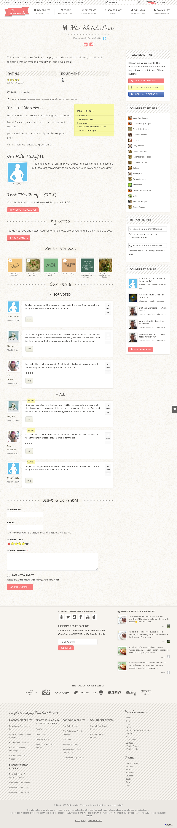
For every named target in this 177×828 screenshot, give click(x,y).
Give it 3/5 (19, 543)
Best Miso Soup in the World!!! (14, 274)
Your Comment (17, 550)
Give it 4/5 (23, 543)
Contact (129, 743)
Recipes (129, 766)
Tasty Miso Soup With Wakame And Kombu (104, 275)
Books (128, 779)
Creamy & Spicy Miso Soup (32, 274)
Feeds (128, 785)
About (128, 718)
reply (29, 319)
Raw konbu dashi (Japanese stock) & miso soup (86, 275)
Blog (128, 782)
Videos (129, 769)
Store (128, 721)
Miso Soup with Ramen (50, 274)
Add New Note (19, 238)
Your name (15, 509)
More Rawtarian (135, 712)
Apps (128, 724)
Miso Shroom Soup (68, 274)
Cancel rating (9, 543)
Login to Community (144, 80)
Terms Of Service (95, 821)
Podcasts (130, 772)
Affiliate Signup (132, 746)
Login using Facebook (144, 94)
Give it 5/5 (27, 543)
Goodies (129, 757)
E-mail (11, 522)
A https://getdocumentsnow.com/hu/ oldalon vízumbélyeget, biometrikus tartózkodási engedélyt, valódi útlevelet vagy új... (147, 665)
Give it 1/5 (12, 543)
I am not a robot (23, 575)
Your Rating (15, 539)
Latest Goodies (132, 763)
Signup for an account (145, 87)
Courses (129, 776)
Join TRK (130, 733)
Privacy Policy (80, 821)
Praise (128, 736)
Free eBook (131, 740)
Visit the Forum (141, 349)
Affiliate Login (132, 749)
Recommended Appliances (138, 730)
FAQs (128, 727)
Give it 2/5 (16, 543)
